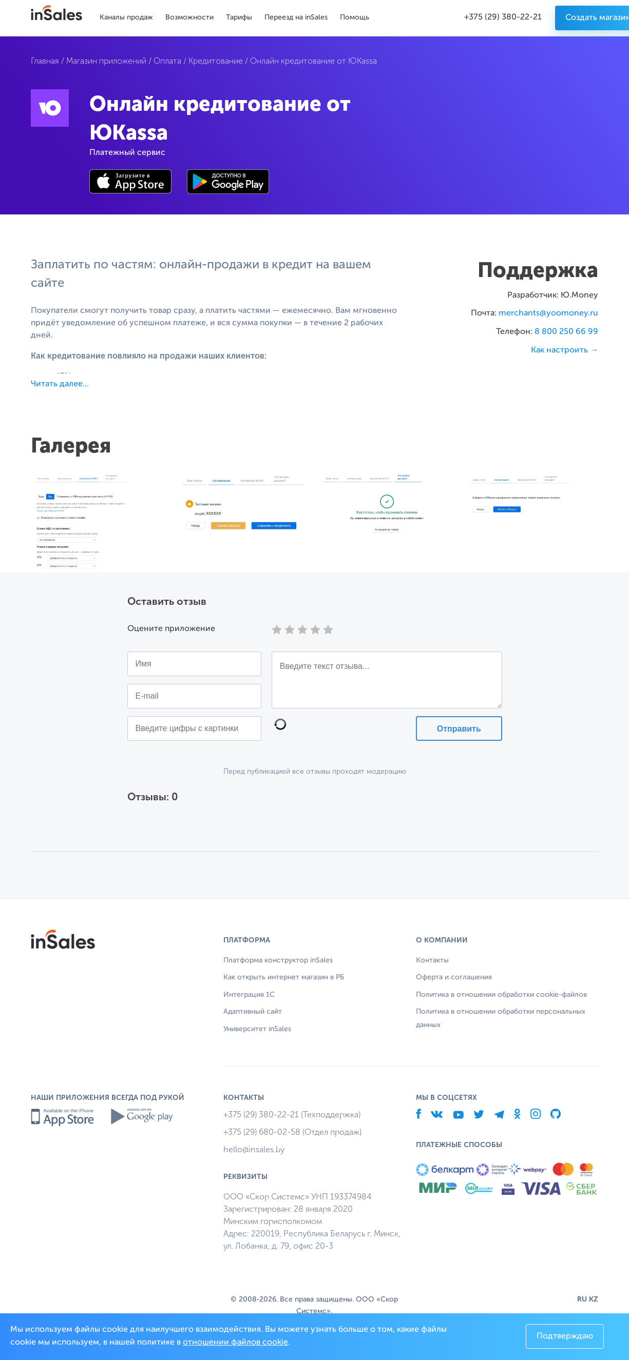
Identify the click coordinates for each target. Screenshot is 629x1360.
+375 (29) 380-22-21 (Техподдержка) (291, 1114)
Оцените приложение (171, 629)
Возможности (189, 17)
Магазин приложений (106, 61)
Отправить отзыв (459, 732)
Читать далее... (60, 384)
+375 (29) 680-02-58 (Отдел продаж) (292, 1132)
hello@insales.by (253, 1149)
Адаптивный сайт (252, 1011)
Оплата (167, 61)
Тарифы (239, 17)
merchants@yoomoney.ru (548, 313)
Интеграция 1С (249, 994)
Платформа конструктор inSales (278, 960)
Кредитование (215, 61)
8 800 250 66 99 (566, 332)
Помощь (354, 17)
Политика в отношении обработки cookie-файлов (501, 994)
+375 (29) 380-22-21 (503, 17)
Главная (45, 61)
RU (582, 1299)
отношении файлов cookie (235, 1342)
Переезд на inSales (296, 17)
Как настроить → (564, 350)
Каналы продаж (126, 17)
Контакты (432, 960)
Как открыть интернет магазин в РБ (283, 977)
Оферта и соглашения (454, 977)
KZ (593, 1299)
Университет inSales (257, 1029)
